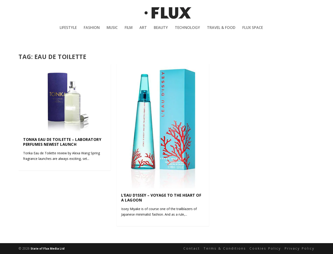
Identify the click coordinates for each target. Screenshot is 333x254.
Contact (191, 248)
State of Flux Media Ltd (48, 249)
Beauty (161, 31)
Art (143, 31)
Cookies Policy (265, 248)
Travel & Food (221, 31)
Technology (187, 31)
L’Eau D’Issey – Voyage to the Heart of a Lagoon (161, 198)
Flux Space (252, 31)
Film (129, 31)
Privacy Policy (299, 248)
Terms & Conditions (225, 248)
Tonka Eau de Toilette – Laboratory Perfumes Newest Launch (62, 142)
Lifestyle (68, 31)
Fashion (92, 31)
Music (112, 31)
